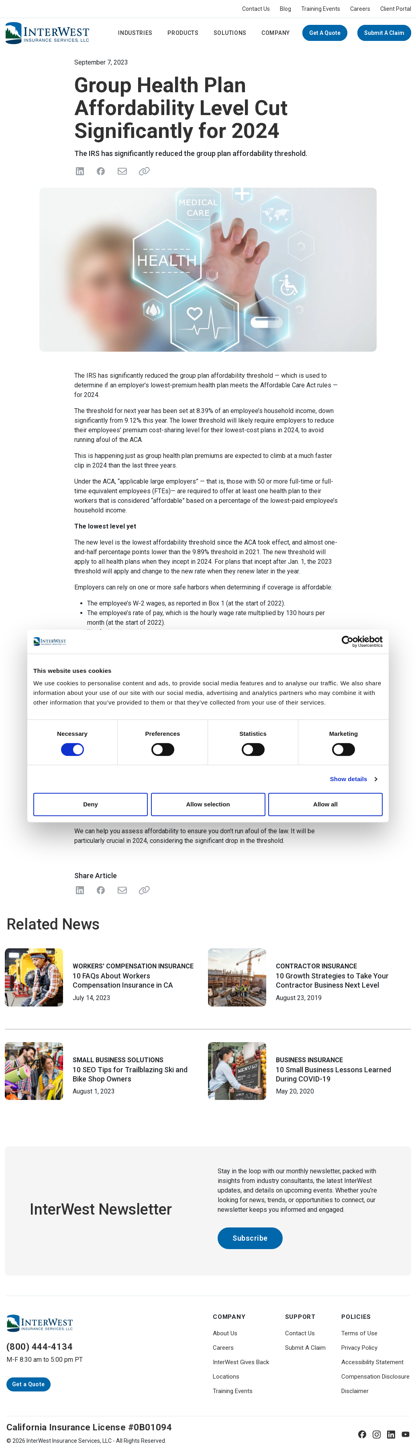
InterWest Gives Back (241, 1362)
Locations (226, 1376)
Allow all (325, 804)
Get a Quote (325, 33)
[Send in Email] (121, 171)
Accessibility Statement (372, 1362)
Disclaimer (355, 1391)
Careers (360, 9)
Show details (348, 779)
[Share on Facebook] (100, 171)
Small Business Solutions (118, 1060)
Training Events (320, 9)
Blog (285, 9)
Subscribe (250, 1238)
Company (275, 33)
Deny (90, 804)
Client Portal (395, 9)
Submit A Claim (384, 33)
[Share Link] (142, 890)
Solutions (230, 33)
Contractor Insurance (316, 966)
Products (183, 33)
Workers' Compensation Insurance (133, 966)
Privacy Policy (359, 1347)
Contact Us (256, 9)
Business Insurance (309, 1060)
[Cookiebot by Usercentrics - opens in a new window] (347, 642)
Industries (135, 33)
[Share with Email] (121, 890)
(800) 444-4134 (39, 1347)
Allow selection (208, 804)
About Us (225, 1333)
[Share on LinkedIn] (80, 171)
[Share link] (142, 171)
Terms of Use (359, 1333)
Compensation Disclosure (375, 1376)
